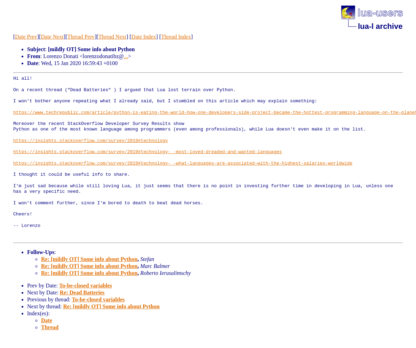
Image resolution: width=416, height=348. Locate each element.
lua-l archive (380, 26)
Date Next (52, 37)
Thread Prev (81, 37)
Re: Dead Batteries (82, 292)
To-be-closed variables (85, 285)
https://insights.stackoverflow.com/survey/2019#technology (90, 141)
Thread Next (112, 37)
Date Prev (26, 37)
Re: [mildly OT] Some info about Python (89, 259)
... (126, 56)
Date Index (143, 37)
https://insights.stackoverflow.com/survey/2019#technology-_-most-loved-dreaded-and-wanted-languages (147, 152)
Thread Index (176, 37)
